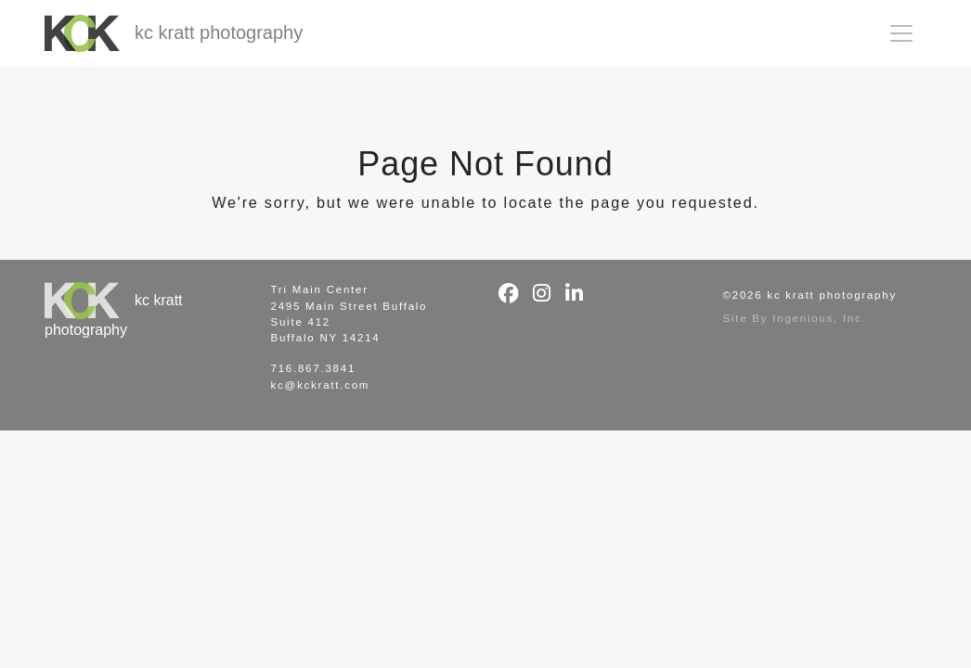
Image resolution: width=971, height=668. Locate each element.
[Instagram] (541, 293)
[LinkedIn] (574, 293)
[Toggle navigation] (901, 33)
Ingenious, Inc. (819, 318)
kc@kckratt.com (320, 385)
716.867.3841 (313, 368)
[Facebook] (509, 293)
